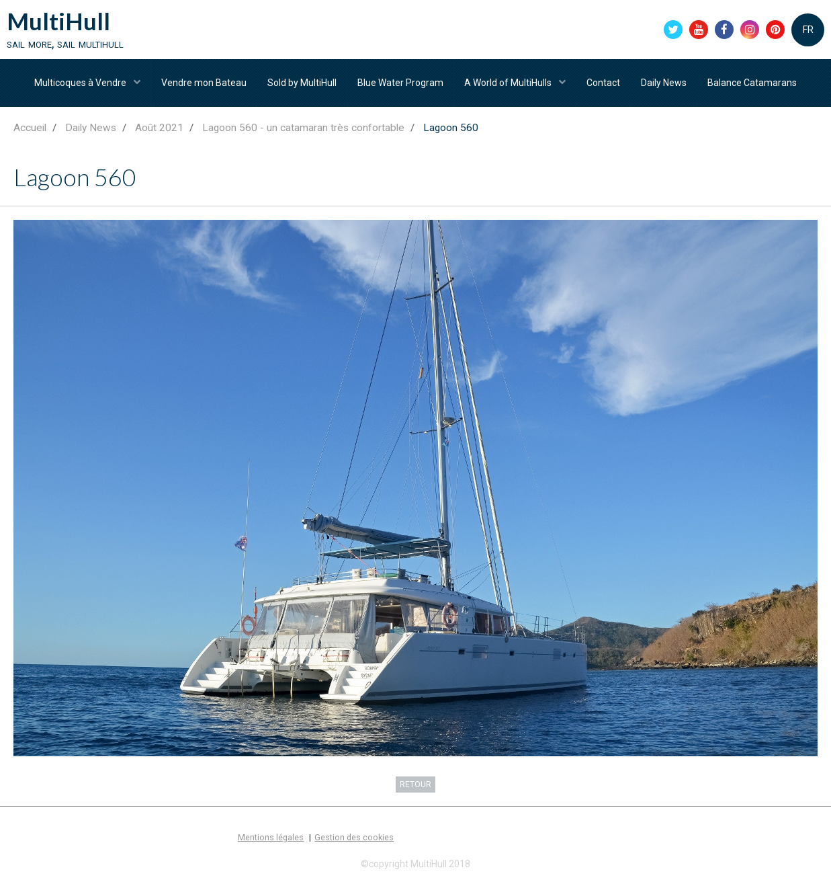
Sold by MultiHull (302, 82)
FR (808, 29)
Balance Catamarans (752, 82)
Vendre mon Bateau (204, 82)
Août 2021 (159, 128)
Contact (603, 82)
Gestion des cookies (354, 837)
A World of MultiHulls (509, 82)
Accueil (29, 128)
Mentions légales (271, 837)
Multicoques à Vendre (81, 82)
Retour (415, 784)
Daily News (664, 82)
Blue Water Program (400, 82)
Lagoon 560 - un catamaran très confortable (303, 128)
